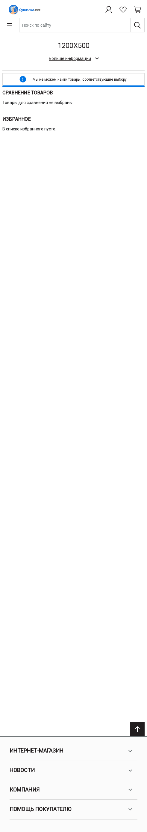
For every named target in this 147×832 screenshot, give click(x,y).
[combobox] (82, 25)
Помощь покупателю (72, 809)
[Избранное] (123, 9)
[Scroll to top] (137, 729)
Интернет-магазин (72, 751)
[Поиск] (137, 25)
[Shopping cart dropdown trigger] (137, 9)
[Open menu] (9, 25)
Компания (72, 789)
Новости (72, 770)
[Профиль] (108, 9)
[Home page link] (23, 9)
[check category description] (73, 58)
